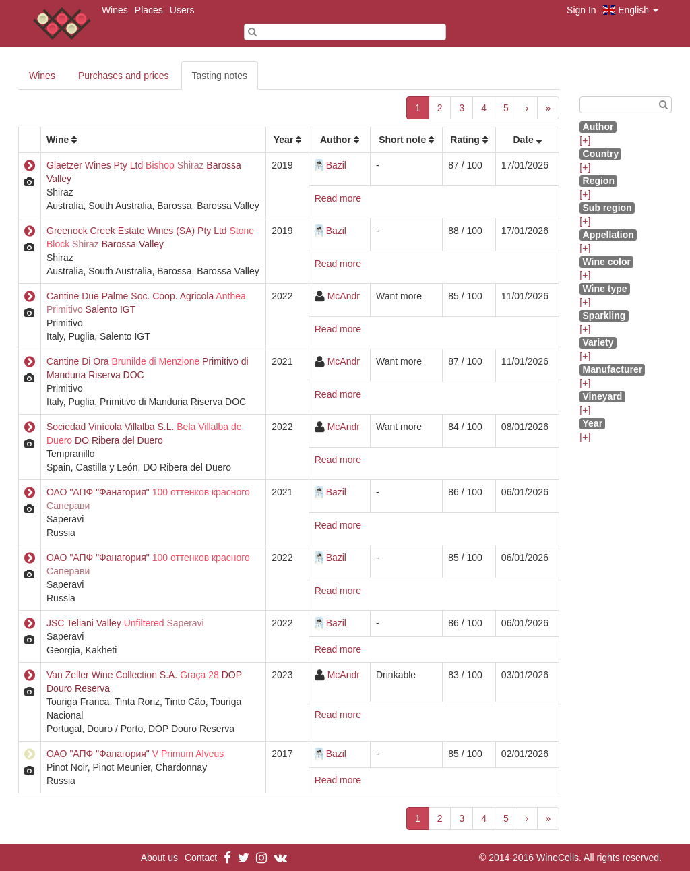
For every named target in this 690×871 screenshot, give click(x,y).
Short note (402, 139)
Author (335, 139)
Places (149, 10)
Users (182, 10)
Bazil (336, 165)
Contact (201, 857)
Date (523, 139)
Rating (465, 139)
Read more (338, 198)
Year (284, 139)
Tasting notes (220, 75)
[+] (584, 140)
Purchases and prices (123, 75)
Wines (115, 10)
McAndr (343, 296)
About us (159, 857)
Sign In (581, 10)
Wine (57, 139)
